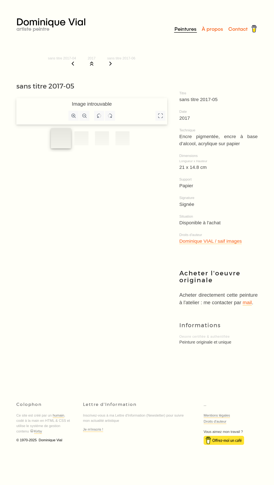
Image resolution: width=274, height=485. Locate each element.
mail (247, 302)
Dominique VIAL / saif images (210, 241)
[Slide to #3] (122, 138)
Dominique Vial (76, 23)
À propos (212, 29)
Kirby (36, 431)
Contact (238, 29)
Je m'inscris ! (93, 429)
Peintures (185, 29)
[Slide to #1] (61, 138)
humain (58, 415)
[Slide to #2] (102, 138)
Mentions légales (217, 415)
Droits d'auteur (215, 421)
